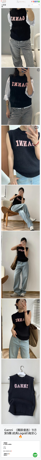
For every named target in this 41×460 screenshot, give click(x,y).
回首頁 (3, 5)
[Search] (34, 5)
